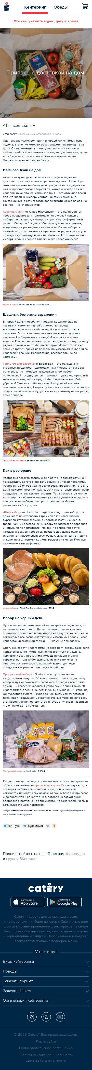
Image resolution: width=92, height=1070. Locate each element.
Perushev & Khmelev (53, 1060)
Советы (14, 134)
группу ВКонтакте (22, 858)
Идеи (6, 134)
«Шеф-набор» (12, 512)
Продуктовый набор (17, 674)
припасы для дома (47, 785)
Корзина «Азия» (14, 211)
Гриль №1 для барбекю (19, 363)
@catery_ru (75, 853)
